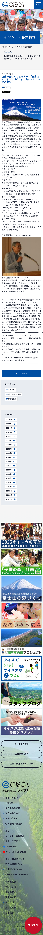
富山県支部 (10, 897)
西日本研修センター (14, 864)
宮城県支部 (10, 887)
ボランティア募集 (13, 394)
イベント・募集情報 (20, 37)
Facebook (11, 846)
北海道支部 (10, 882)
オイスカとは (11, 798)
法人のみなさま (12, 813)
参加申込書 (8, 191)
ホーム (6, 47)
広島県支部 (10, 907)
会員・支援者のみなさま (21, 763)
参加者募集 (11, 399)
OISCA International (16, 874)
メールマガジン (21, 744)
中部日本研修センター (15, 859)
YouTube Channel (16, 852)
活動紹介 (9, 803)
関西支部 (9, 902)
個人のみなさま (12, 808)
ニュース (9, 831)
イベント (8, 51)
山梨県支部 (10, 892)
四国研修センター (13, 869)
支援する (33, 925)
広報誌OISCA (21, 754)
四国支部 (9, 913)
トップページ (21, 373)
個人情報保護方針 (13, 823)
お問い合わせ (11, 818)
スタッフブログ (12, 841)
